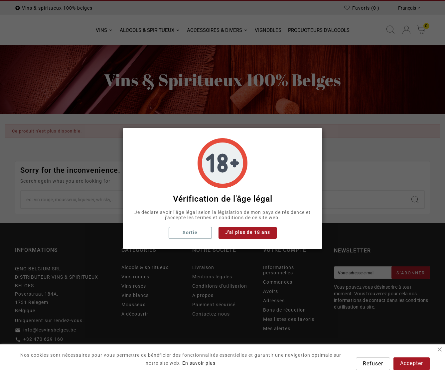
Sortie (190, 232)
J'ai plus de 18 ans (247, 232)
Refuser (373, 363)
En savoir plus (199, 363)
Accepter (411, 363)
